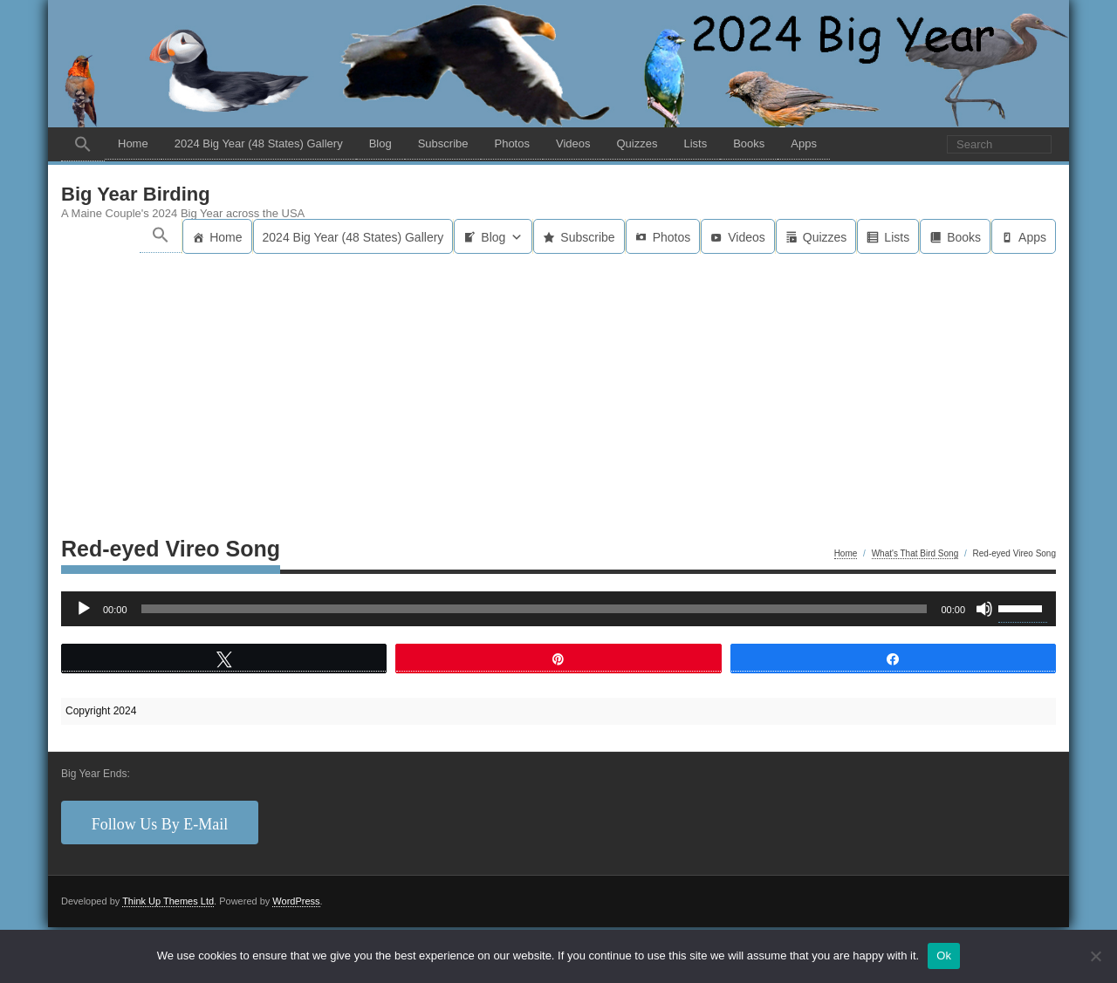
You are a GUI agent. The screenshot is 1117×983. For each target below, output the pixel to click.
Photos (511, 143)
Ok (943, 955)
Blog (380, 143)
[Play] (84, 609)
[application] (558, 608)
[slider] (534, 608)
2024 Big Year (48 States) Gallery (259, 143)
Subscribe (443, 143)
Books (748, 143)
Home (133, 143)
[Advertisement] (558, 385)
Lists (695, 143)
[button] (83, 144)
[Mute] (984, 609)
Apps (804, 143)
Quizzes (636, 143)
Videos (573, 143)
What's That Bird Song (915, 553)
